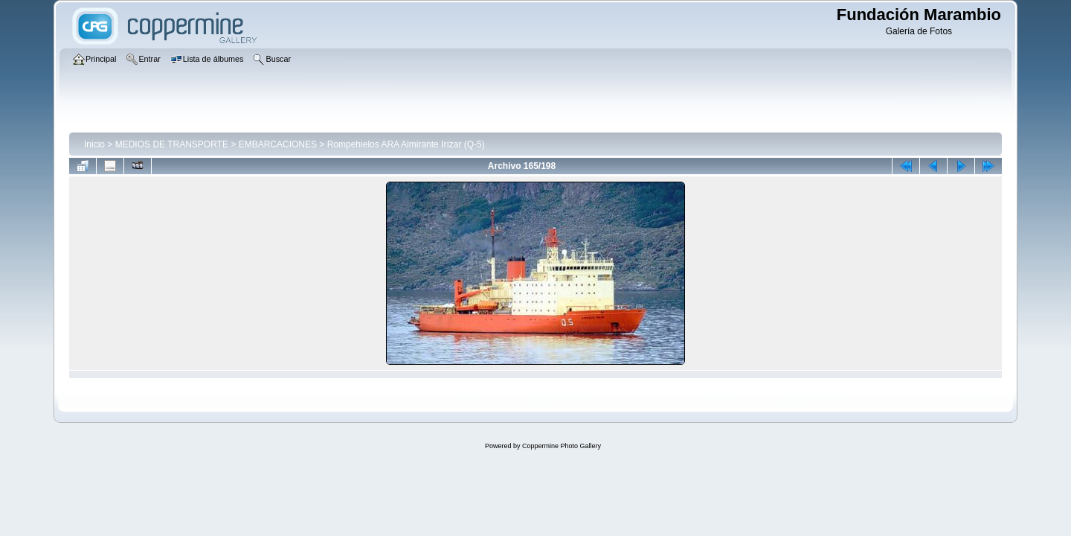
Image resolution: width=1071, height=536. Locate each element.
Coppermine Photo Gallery (561, 446)
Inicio (94, 144)
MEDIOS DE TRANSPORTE (171, 144)
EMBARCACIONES (278, 144)
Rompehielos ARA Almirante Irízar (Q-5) (406, 144)
